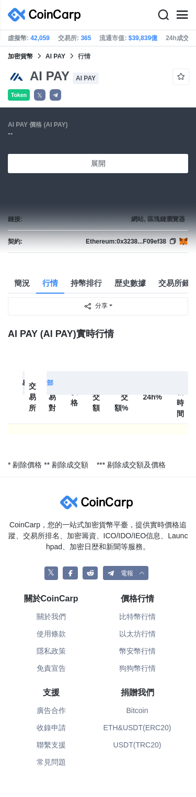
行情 (50, 283)
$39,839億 (143, 38)
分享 (96, 306)
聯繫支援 (51, 745)
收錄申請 (51, 727)
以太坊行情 (137, 634)
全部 (47, 383)
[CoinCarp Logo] (47, 14)
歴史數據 (130, 283)
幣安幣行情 (137, 651)
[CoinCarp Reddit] (90, 572)
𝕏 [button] (39, 95)
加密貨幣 (20, 56)
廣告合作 (51, 710)
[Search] (163, 15)
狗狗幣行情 (137, 668)
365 (85, 38)
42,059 (40, 38)
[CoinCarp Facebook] (70, 572)
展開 (98, 163)
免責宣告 (51, 668)
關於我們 (51, 616)
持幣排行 (86, 283)
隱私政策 (51, 651)
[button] (55, 95)
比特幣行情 (137, 616)
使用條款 (51, 634)
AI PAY (55, 56)
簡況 (22, 283)
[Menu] (182, 15)
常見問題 (51, 762)
